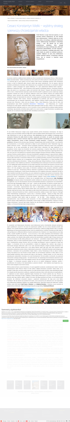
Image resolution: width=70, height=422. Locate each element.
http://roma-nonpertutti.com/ (8, 318)
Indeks (61, 2)
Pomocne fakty (40, 4)
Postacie (20, 1)
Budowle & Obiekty (30, 1)
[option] (10, 73)
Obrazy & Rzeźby (49, 1)
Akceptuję (66, 320)
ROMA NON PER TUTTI (9, 3)
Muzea (39, 1)
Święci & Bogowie (30, 4)
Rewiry (20, 4)
